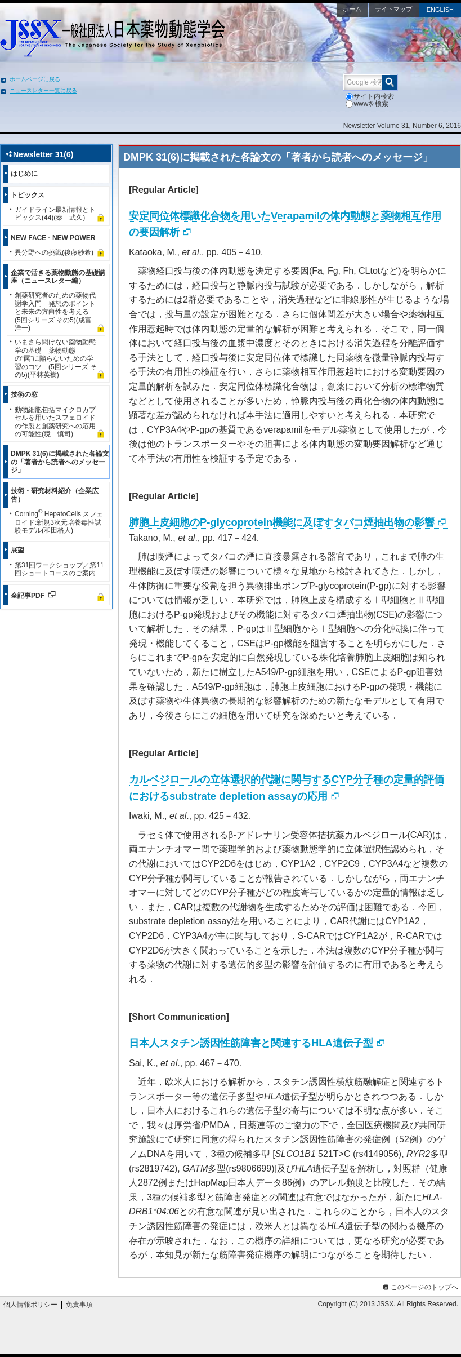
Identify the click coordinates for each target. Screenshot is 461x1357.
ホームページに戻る (35, 79)
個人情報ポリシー (30, 1305)
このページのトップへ (419, 1287)
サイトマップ (393, 9)
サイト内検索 (370, 96)
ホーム (352, 9)
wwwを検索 (367, 104)
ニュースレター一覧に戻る (43, 90)
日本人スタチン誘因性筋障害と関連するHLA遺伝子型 (251, 1043)
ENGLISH (440, 9)
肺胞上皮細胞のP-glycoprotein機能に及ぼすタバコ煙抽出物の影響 (282, 522)
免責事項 (79, 1305)
